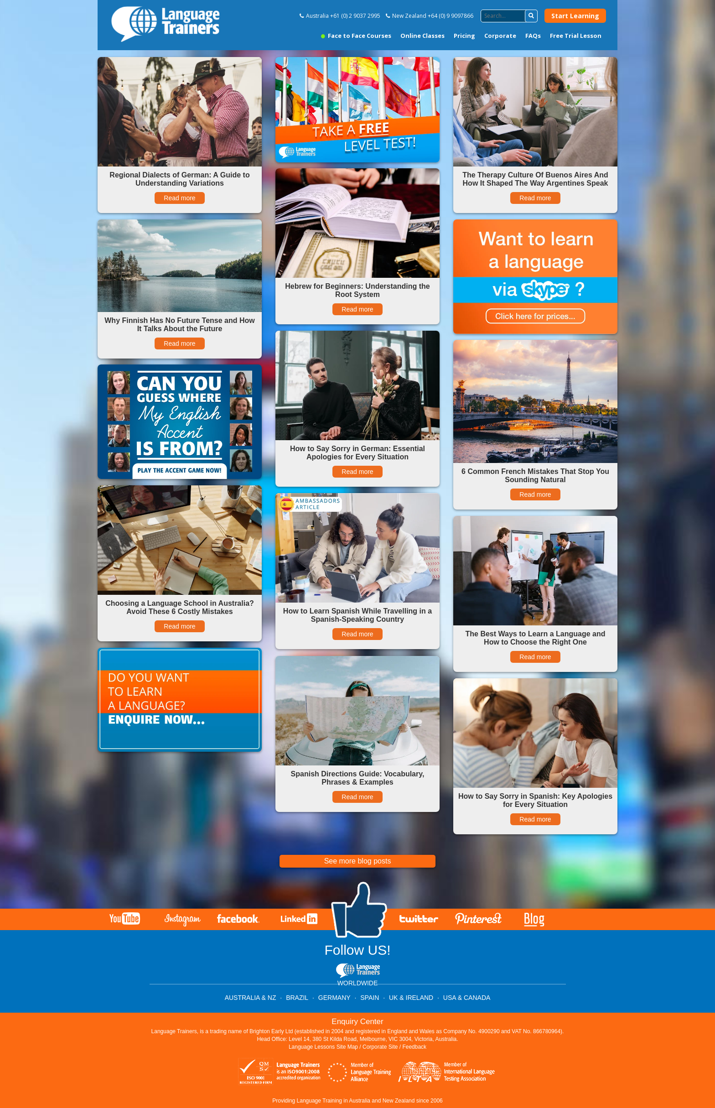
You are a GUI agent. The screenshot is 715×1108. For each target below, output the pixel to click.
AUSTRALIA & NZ (250, 997)
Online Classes (422, 35)
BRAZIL (297, 997)
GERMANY (334, 997)
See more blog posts (357, 861)
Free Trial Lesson (575, 35)
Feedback (414, 1047)
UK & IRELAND (411, 997)
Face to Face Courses (356, 35)
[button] (531, 16)
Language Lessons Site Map (323, 1047)
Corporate (500, 35)
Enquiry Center (357, 1021)
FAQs (533, 35)
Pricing (464, 35)
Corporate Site (380, 1047)
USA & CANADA (466, 997)
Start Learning (575, 15)
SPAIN (369, 997)
